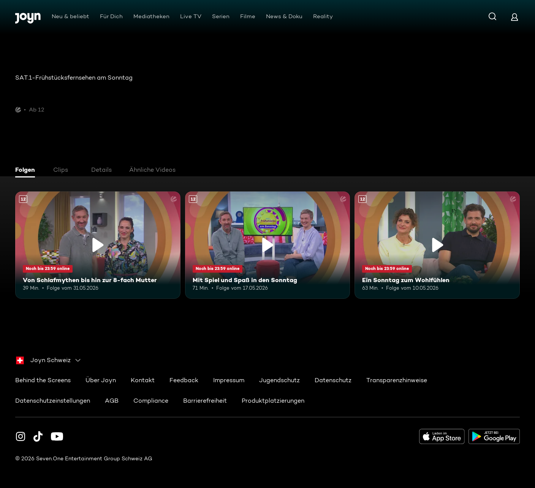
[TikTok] (38, 436)
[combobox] (48, 360)
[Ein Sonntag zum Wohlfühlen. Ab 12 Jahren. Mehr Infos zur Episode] (437, 245)
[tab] (27, 170)
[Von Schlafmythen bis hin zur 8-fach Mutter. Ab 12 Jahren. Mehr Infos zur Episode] (97, 245)
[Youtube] (57, 436)
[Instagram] (20, 436)
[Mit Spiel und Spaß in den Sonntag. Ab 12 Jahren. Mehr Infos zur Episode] (267, 245)
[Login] (514, 17)
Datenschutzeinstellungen (52, 400)
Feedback (183, 379)
